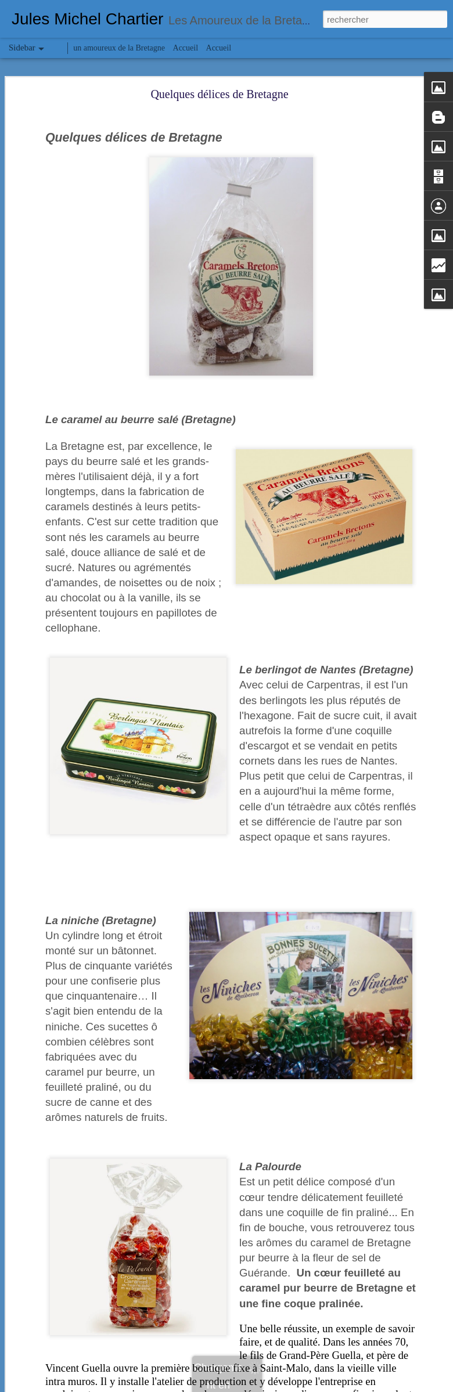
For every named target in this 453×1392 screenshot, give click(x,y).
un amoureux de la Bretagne (119, 48)
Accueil (186, 48)
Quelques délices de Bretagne (219, 94)
